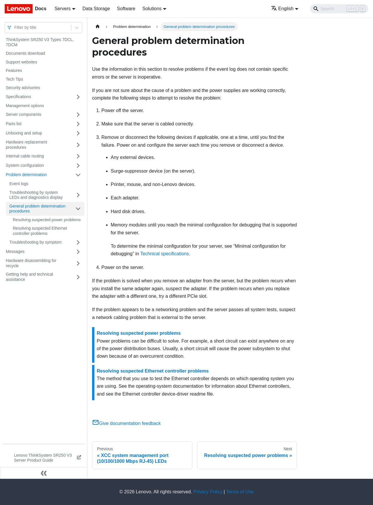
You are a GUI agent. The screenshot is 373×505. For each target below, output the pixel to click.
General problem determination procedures (37, 209)
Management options (25, 105)
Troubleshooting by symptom (35, 242)
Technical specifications (164, 253)
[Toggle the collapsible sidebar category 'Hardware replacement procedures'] (78, 145)
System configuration (25, 165)
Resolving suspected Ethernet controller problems (40, 231)
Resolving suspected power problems (47, 219)
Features (14, 70)
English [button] (282, 8)
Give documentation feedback (126, 423)
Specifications (18, 96)
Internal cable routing (25, 156)
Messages (15, 251)
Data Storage (96, 8)
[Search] (339, 8)
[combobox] (14, 27)
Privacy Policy (208, 491)
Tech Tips (14, 79)
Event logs (18, 183)
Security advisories (23, 87)
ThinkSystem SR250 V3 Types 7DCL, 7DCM (40, 42)
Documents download (25, 53)
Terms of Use (240, 491)
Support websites (21, 62)
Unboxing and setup (24, 133)
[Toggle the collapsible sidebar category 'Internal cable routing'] (78, 156)
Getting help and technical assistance (29, 277)
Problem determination (26, 174)
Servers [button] (62, 8)
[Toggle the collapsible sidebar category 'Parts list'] (78, 124)
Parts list (14, 123)
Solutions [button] (151, 8)
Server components (23, 114)
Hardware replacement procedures (26, 145)
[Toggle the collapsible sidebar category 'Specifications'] (78, 97)
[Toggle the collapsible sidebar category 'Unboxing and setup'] (78, 133)
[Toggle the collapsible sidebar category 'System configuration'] (78, 165)
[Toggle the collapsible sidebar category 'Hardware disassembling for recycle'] (78, 263)
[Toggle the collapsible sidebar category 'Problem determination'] (78, 175)
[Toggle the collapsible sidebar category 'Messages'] (78, 251)
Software (126, 8)
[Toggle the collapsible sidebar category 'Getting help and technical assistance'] (78, 277)
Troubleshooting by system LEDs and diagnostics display (36, 195)
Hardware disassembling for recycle (31, 263)
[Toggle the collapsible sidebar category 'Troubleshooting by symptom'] (78, 242)
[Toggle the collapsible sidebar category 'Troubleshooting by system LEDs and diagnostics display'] (78, 195)
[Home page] (97, 26)
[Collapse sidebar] (43, 473)
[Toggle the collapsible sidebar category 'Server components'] (78, 114)
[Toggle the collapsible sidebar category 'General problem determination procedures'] (78, 209)
